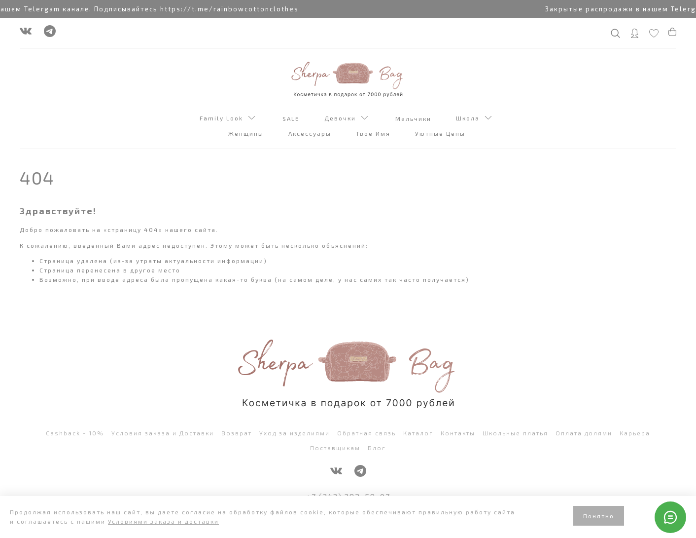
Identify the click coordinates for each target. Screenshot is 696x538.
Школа (474, 119)
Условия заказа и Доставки (162, 432)
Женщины (247, 133)
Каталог (418, 432)
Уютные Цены (441, 133)
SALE (292, 118)
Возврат (236, 432)
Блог (377, 447)
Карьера (635, 432)
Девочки (346, 119)
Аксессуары (311, 133)
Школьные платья (515, 432)
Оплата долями (584, 432)
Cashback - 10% (75, 432)
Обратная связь (366, 432)
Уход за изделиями (294, 432)
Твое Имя (374, 133)
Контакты (458, 432)
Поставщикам (335, 447)
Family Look (227, 119)
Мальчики (414, 118)
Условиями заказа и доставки (163, 521)
